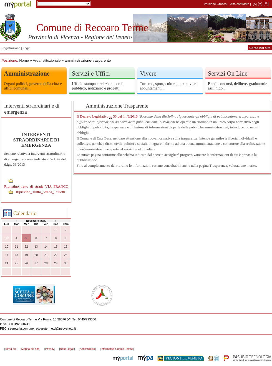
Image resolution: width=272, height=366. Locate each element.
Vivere (148, 73)
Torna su (10, 348)
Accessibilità (87, 348)
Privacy (49, 348)
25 (16, 263)
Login (26, 48)
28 (46, 263)
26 (26, 263)
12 (26, 246)
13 (36, 246)
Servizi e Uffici (91, 73)
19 (26, 255)
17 (6, 255)
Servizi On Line (227, 73)
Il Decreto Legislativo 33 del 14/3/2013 (107, 116)
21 (46, 255)
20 (36, 255)
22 (55, 255)
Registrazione (10, 48)
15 (55, 246)
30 (65, 263)
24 (6, 263)
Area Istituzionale (47, 60)
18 (16, 255)
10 (6, 246)
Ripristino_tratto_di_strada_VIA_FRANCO (36, 186)
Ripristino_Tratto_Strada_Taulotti (40, 192)
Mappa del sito (30, 348)
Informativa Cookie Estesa (117, 348)
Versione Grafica (215, 4)
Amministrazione (27, 73)
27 (36, 263)
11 (16, 246)
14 (46, 246)
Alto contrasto (239, 4)
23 (65, 255)
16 (65, 246)
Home (24, 60)
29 (55, 263)
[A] (255, 4)
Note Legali (67, 348)
